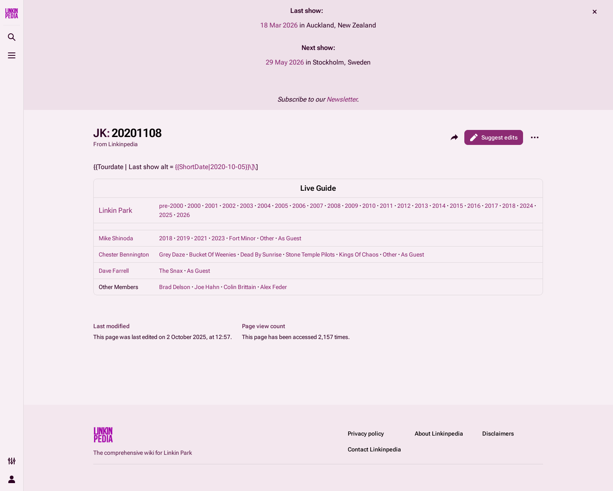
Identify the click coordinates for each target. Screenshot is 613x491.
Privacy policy (366, 433)
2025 (165, 215)
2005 (281, 205)
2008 (334, 205)
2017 (491, 205)
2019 (183, 238)
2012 (404, 205)
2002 (229, 205)
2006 (299, 205)
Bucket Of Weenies (212, 254)
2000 (194, 205)
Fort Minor (242, 238)
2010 (369, 205)
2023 (218, 238)
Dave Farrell (114, 270)
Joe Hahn (206, 287)
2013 (421, 205)
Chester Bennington (124, 254)
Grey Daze (172, 254)
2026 (183, 215)
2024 (526, 205)
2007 (316, 205)
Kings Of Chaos (359, 254)
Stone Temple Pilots (310, 254)
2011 (386, 205)
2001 (211, 205)
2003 (246, 205)
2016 (474, 205)
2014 (439, 205)
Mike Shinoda (116, 238)
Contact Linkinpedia (374, 449)
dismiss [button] (595, 12)
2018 (509, 205)
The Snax (171, 270)
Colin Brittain (240, 287)
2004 (264, 205)
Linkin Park (115, 210)
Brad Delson (174, 287)
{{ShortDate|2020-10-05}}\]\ (215, 167)
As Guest (289, 238)
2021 (200, 238)
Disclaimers (498, 433)
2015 (456, 205)
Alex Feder (273, 287)
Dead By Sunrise (261, 254)
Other (267, 238)
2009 (351, 205)
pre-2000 (171, 205)
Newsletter (341, 99)
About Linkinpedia (439, 433)
